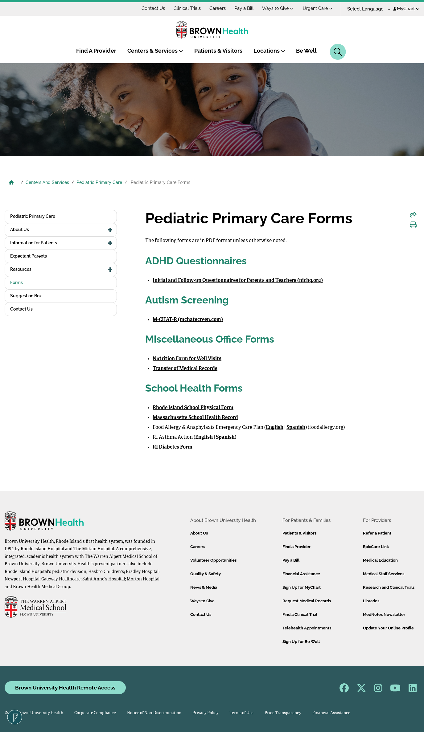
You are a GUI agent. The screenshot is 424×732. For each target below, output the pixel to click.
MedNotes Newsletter (384, 614)
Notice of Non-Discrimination (154, 713)
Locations (269, 50)
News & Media (203, 587)
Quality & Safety (205, 573)
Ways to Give (277, 8)
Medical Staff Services (383, 573)
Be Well (306, 50)
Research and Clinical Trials (388, 587)
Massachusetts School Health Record (195, 417)
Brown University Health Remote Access (65, 688)
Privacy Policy (205, 713)
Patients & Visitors (218, 50)
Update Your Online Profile (388, 628)
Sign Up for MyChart (301, 587)
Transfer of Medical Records (185, 368)
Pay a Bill (243, 8)
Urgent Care (317, 8)
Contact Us (153, 8)
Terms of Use (241, 713)
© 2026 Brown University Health (34, 713)
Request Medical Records (306, 601)
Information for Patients (33, 242)
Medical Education (380, 560)
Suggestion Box (26, 295)
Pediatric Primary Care (99, 182)
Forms (16, 282)
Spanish (295, 427)
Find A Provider (96, 50)
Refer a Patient (377, 533)
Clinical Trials (187, 8)
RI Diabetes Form (172, 447)
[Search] (338, 52)
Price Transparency (283, 713)
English (274, 427)
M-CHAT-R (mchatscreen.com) (188, 319)
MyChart (406, 8)
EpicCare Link (376, 546)
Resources (20, 269)
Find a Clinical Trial (299, 614)
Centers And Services (47, 182)
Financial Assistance (301, 573)
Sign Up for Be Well (301, 641)
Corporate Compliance (95, 713)
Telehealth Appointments (306, 628)
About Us (19, 229)
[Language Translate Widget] (366, 9)
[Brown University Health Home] (11, 183)
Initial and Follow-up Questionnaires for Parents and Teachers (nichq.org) (238, 280)
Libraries (371, 601)
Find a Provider (296, 546)
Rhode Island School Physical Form (193, 407)
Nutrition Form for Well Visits (187, 358)
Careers (217, 8)
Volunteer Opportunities (213, 560)
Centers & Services (155, 50)
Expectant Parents (28, 256)
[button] (110, 230)
